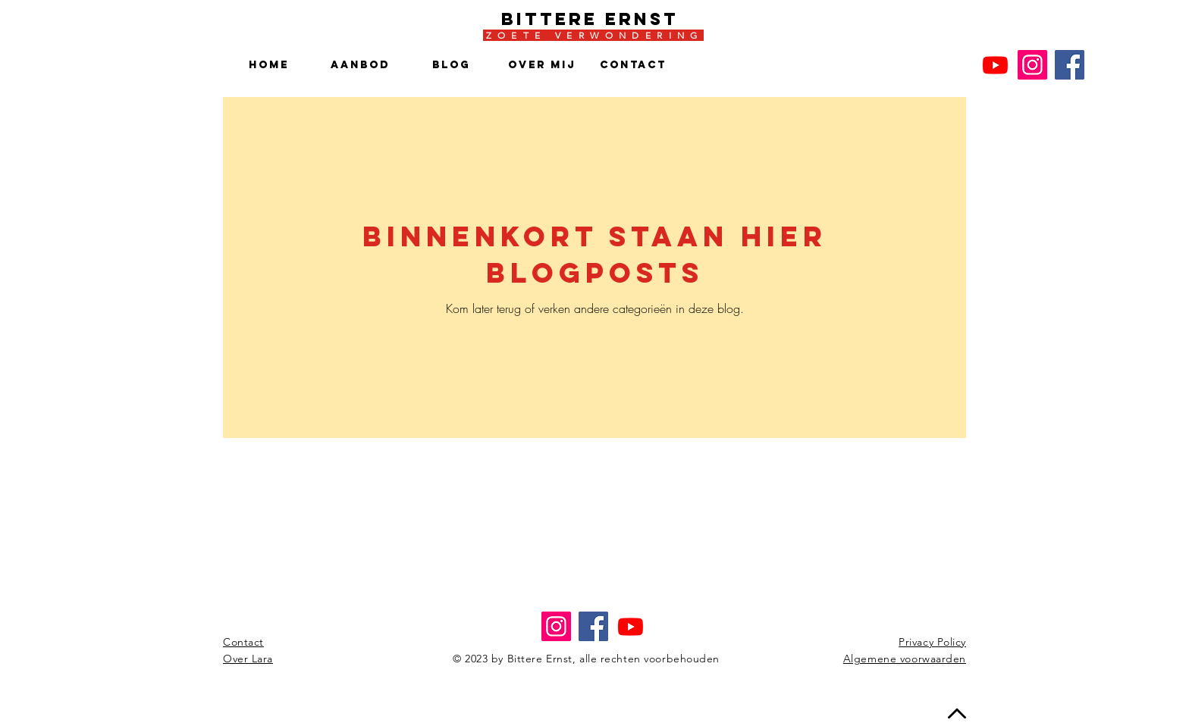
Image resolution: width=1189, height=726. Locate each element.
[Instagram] (1032, 65)
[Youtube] (995, 65)
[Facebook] (1069, 65)
